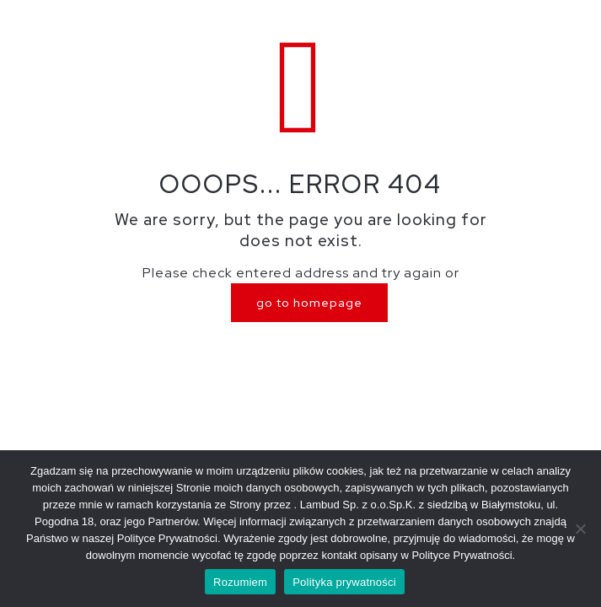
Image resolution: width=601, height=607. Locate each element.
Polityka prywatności (344, 582)
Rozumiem (240, 582)
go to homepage (309, 302)
